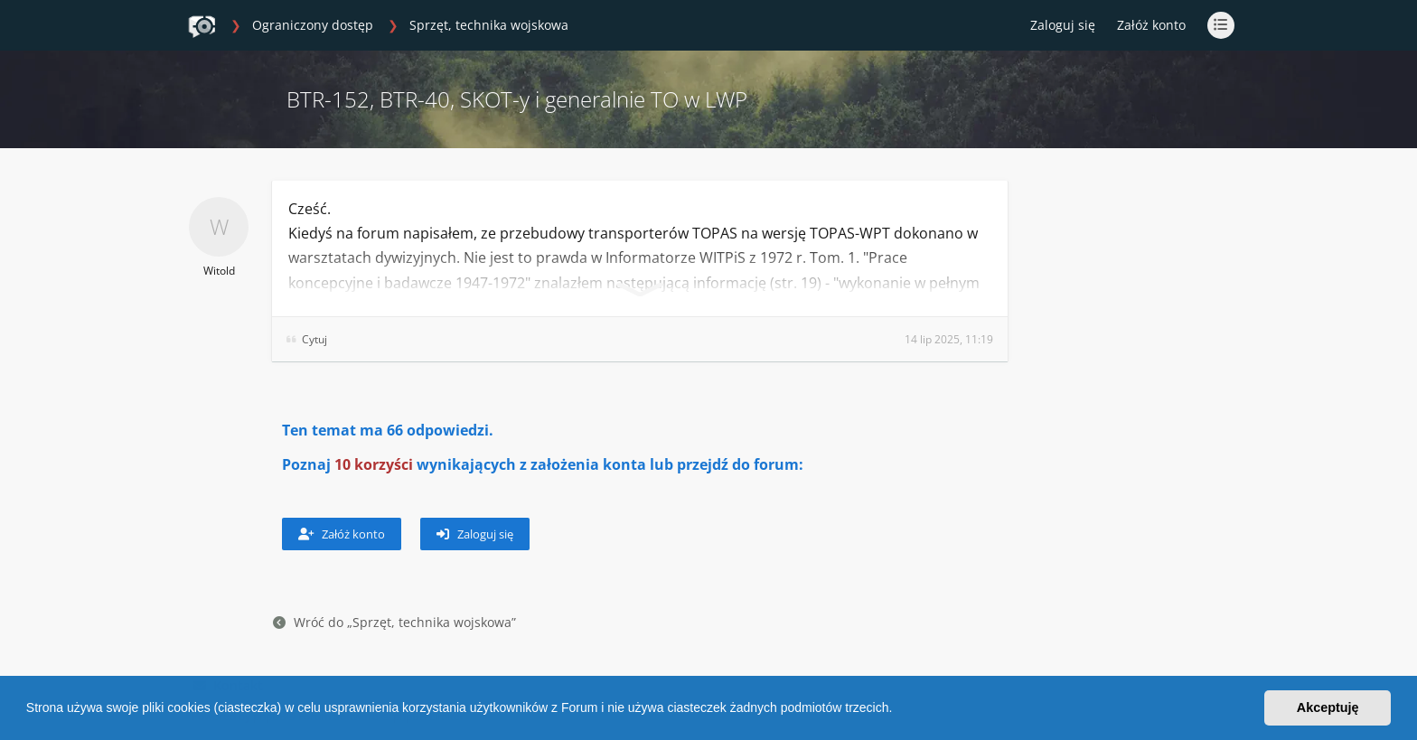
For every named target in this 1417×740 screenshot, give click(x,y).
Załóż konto (1151, 24)
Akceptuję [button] (1328, 707)
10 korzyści (373, 464)
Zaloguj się (474, 534)
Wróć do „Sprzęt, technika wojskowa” (394, 622)
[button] (898, 710)
